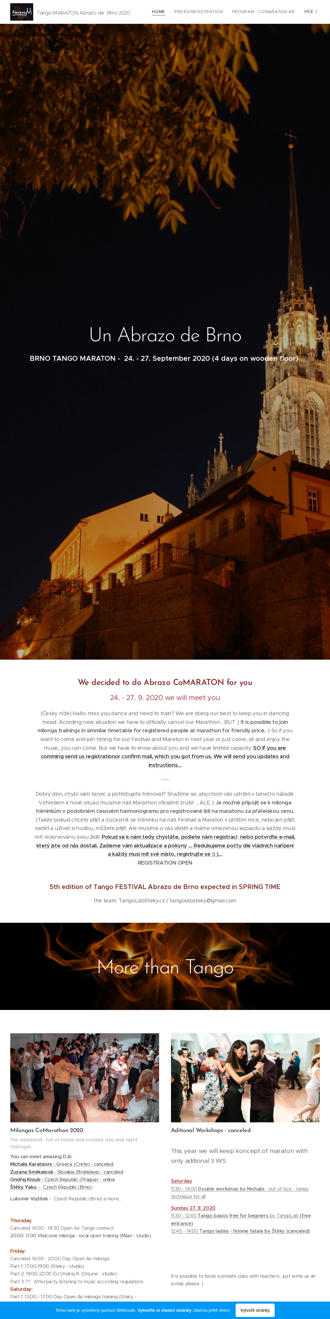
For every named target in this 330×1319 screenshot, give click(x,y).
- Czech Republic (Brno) (51, 1187)
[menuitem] (168, 12)
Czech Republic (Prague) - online (62, 1180)
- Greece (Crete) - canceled (61, 1164)
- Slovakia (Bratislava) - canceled (66, 1172)
